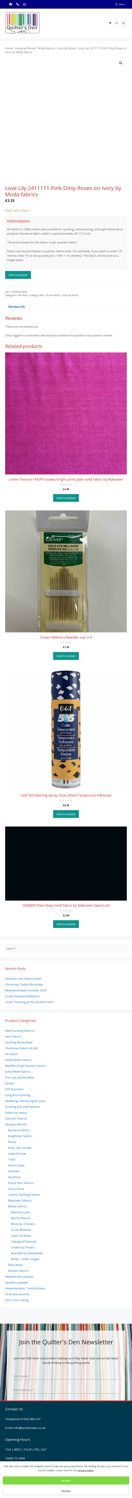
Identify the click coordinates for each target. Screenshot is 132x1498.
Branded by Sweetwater (27, 1253)
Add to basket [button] (66, 498)
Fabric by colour (16, 1113)
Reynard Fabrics (19, 1130)
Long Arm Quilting (17, 1095)
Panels (9, 1083)
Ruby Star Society (20, 1148)
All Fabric (23, 295)
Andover (13, 1171)
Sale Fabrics (13, 1036)
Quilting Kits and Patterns (22, 1107)
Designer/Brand (25, 48)
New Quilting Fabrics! (19, 1031)
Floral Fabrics (53, 295)
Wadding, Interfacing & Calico (25, 1101)
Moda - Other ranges (25, 1259)
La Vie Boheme (21, 1230)
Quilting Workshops (18, 1042)
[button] (121, 63)
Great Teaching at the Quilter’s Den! (29, 1002)
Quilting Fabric (37, 295)
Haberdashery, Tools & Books (25, 1288)
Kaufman (14, 1177)
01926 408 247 (30, 1419)
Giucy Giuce (16, 1189)
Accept (66, 1480)
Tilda (11, 1159)
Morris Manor (20, 1218)
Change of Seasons (23, 1241)
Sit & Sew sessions (17, 1294)
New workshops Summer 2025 (26, 990)
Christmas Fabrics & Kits (21, 1048)
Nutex (12, 1142)
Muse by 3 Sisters (23, 1224)
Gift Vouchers (14, 1089)
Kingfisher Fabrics (20, 1136)
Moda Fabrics (46, 48)
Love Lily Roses (66, 48)
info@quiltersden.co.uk (29, 1428)
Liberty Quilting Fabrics (24, 1195)
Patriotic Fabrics (16, 1118)
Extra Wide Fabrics (18, 1072)
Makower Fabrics (19, 1200)
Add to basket (18, 275)
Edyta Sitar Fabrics (21, 1183)
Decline (66, 1491)
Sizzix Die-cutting (17, 1300)
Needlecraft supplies (19, 1277)
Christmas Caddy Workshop (24, 984)
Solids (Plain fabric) (18, 1060)
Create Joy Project (23, 1247)
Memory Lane (20, 1212)
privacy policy (86, 1470)
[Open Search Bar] (116, 23)
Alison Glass (16, 1165)
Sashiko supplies (16, 1282)
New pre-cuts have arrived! (23, 979)
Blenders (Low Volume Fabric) (25, 1066)
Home (9, 48)
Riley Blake (15, 1265)
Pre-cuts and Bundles (19, 1077)
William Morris (18, 1271)
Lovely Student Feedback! (22, 996)
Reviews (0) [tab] (16, 307)
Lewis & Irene (17, 1154)
